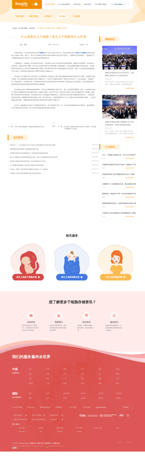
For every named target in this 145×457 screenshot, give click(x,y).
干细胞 (117, 433)
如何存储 (77, 4)
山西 (47, 379)
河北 (82, 388)
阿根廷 (118, 403)
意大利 (100, 399)
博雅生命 (40, 433)
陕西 (100, 384)
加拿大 (83, 399)
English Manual (101, 413)
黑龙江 (118, 374)
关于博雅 (72, 413)
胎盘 (41, 437)
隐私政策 (120, 447)
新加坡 (83, 403)
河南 (30, 379)
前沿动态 (62, 16)
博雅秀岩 (48, 448)
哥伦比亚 (119, 399)
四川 (82, 384)
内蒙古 (30, 388)
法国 (47, 399)
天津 (47, 374)
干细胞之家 (56, 448)
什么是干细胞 (49, 4)
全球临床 (48, 16)
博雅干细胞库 (60, 433)
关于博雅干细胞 (100, 4)
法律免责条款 (129, 447)
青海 (117, 388)
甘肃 (117, 384)
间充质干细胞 (98, 433)
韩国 (30, 403)
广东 (65, 384)
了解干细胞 (19, 16)
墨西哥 (100, 403)
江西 (30, 384)
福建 (100, 388)
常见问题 (86, 413)
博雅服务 (58, 413)
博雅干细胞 (22, 433)
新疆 (65, 388)
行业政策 (76, 16)
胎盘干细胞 (33, 16)
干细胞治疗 (60, 437)
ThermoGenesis (24, 448)
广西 (47, 388)
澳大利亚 (66, 399)
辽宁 (82, 374)
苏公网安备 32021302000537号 (57, 451)
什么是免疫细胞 (63, 4)
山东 (65, 379)
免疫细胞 (79, 437)
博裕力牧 (40, 448)
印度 (65, 403)
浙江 (100, 379)
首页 (15, 28)
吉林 (100, 374)
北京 (30, 374)
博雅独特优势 (45, 413)
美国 (30, 399)
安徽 (117, 379)
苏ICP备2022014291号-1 (38, 451)
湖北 (47, 384)
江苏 (82, 379)
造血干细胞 (79, 433)
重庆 (65, 374)
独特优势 (87, 4)
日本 (47, 403)
